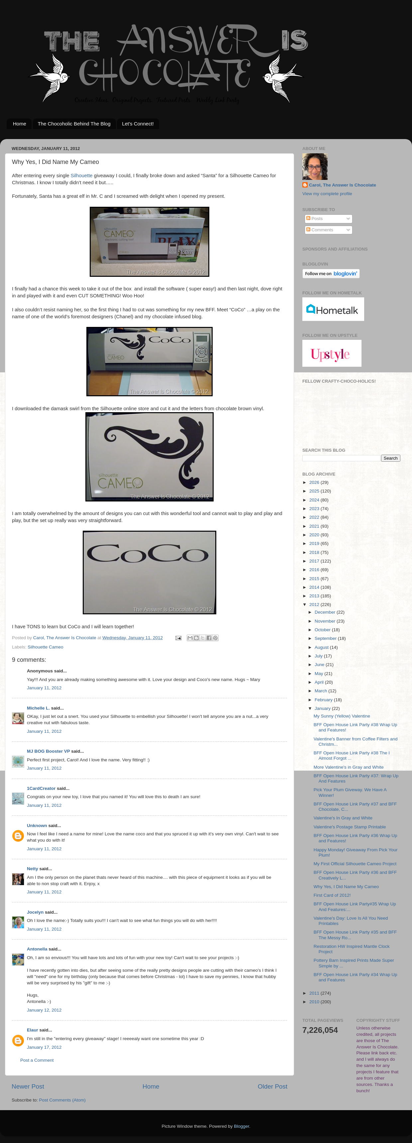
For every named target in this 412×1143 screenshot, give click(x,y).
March (321, 690)
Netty (32, 868)
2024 (315, 499)
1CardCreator (41, 788)
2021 (315, 526)
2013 (315, 595)
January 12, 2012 (44, 1010)
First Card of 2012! (332, 895)
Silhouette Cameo (45, 647)
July (319, 655)
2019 (315, 543)
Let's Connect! (138, 123)
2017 (315, 561)
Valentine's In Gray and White (343, 817)
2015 (315, 578)
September (326, 638)
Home (19, 123)
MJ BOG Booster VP (48, 751)
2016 (315, 569)
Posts (314, 218)
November (326, 621)
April (320, 682)
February (324, 699)
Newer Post (28, 1086)
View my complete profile (327, 193)
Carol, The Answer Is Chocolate (342, 185)
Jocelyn (35, 912)
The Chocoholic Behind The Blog (74, 123)
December (326, 612)
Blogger (241, 1126)
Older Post (272, 1086)
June (320, 664)
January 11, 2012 (44, 687)
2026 (315, 482)
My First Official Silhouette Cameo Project (355, 863)
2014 (315, 587)
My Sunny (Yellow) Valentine (342, 716)
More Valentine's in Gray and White (349, 767)
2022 (315, 517)
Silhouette (82, 175)
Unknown (37, 825)
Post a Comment (37, 1060)
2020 (315, 534)
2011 (315, 993)
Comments (319, 229)
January (323, 708)
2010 (315, 1001)
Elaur (32, 1030)
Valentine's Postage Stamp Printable (350, 826)
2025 (315, 491)
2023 (315, 508)
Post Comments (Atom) (62, 1100)
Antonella (37, 949)
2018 (315, 552)
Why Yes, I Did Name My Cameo (346, 886)
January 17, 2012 (44, 1047)
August (322, 647)
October (323, 629)
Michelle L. (38, 708)
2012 (315, 604)
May (319, 673)
